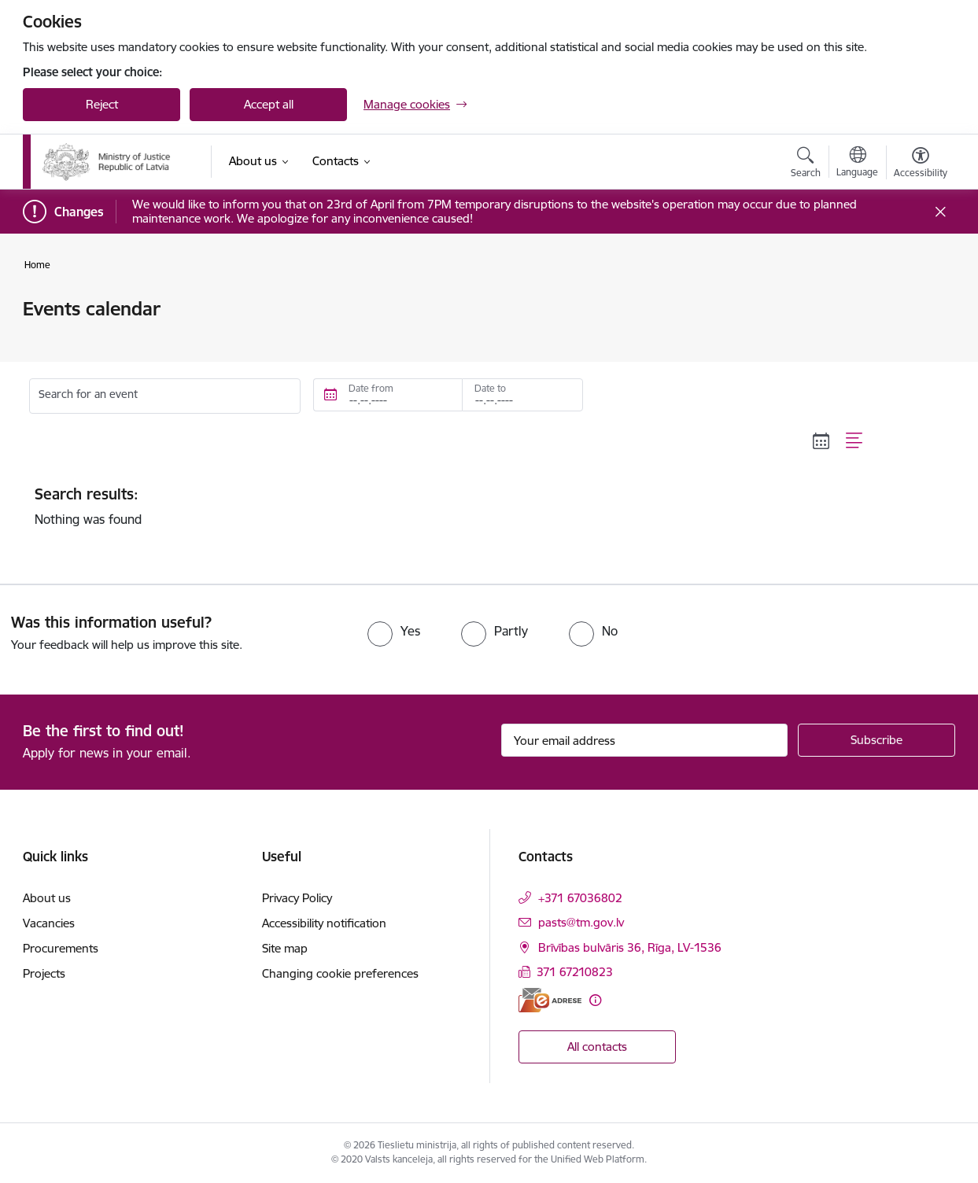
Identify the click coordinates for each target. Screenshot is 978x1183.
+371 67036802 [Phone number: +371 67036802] (580, 897)
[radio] (393, 630)
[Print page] (916, 302)
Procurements (60, 948)
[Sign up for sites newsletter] (876, 740)
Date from (371, 388)
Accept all (268, 104)
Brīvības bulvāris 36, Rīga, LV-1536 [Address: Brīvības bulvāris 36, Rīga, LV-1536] (630, 947)
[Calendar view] (821, 441)
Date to (490, 388)
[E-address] (550, 1000)
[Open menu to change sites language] (857, 164)
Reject (102, 104)
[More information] (595, 1000)
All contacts (597, 1046)
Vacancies (49, 923)
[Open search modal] (806, 164)
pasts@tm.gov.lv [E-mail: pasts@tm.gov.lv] (581, 922)
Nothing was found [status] (449, 506)
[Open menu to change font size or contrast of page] (920, 164)
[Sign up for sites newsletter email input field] (644, 740)
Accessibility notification (324, 923)
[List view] (855, 441)
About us (47, 897)
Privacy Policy (297, 897)
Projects (44, 973)
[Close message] (941, 212)
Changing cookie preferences (340, 973)
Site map (285, 948)
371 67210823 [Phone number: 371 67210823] (575, 971)
